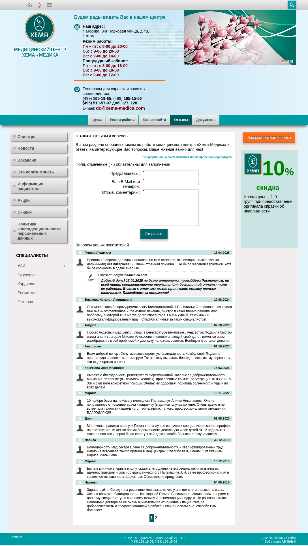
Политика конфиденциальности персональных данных (39, 231)
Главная (83, 136)
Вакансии (27, 160)
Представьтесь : (125, 173)
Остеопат (26, 302)
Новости (26, 148)
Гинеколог (27, 275)
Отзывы (181, 120)
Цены (97, 120)
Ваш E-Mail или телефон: (126, 184)
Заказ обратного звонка (269, 137)
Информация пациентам (30, 186)
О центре (26, 136)
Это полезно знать (36, 172)
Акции (24, 200)
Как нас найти (154, 120)
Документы (205, 120)
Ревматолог (28, 293)
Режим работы (122, 120)
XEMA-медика (40, 28)
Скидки (25, 212)
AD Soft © (289, 541)
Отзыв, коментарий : (121, 192)
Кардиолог (27, 283)
